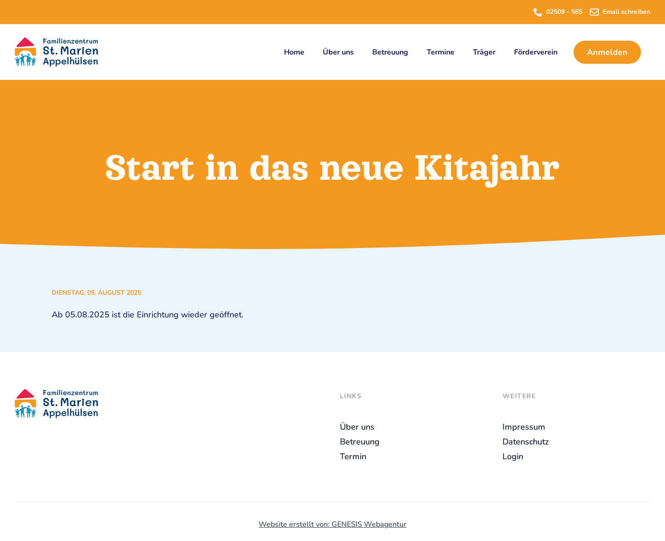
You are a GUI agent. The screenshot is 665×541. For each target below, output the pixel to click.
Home (294, 52)
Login (512, 456)
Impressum (523, 426)
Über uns (338, 52)
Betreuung (390, 52)
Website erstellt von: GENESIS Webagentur (332, 524)
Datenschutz (525, 441)
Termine (440, 52)
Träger (484, 52)
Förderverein (535, 52)
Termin (353, 456)
